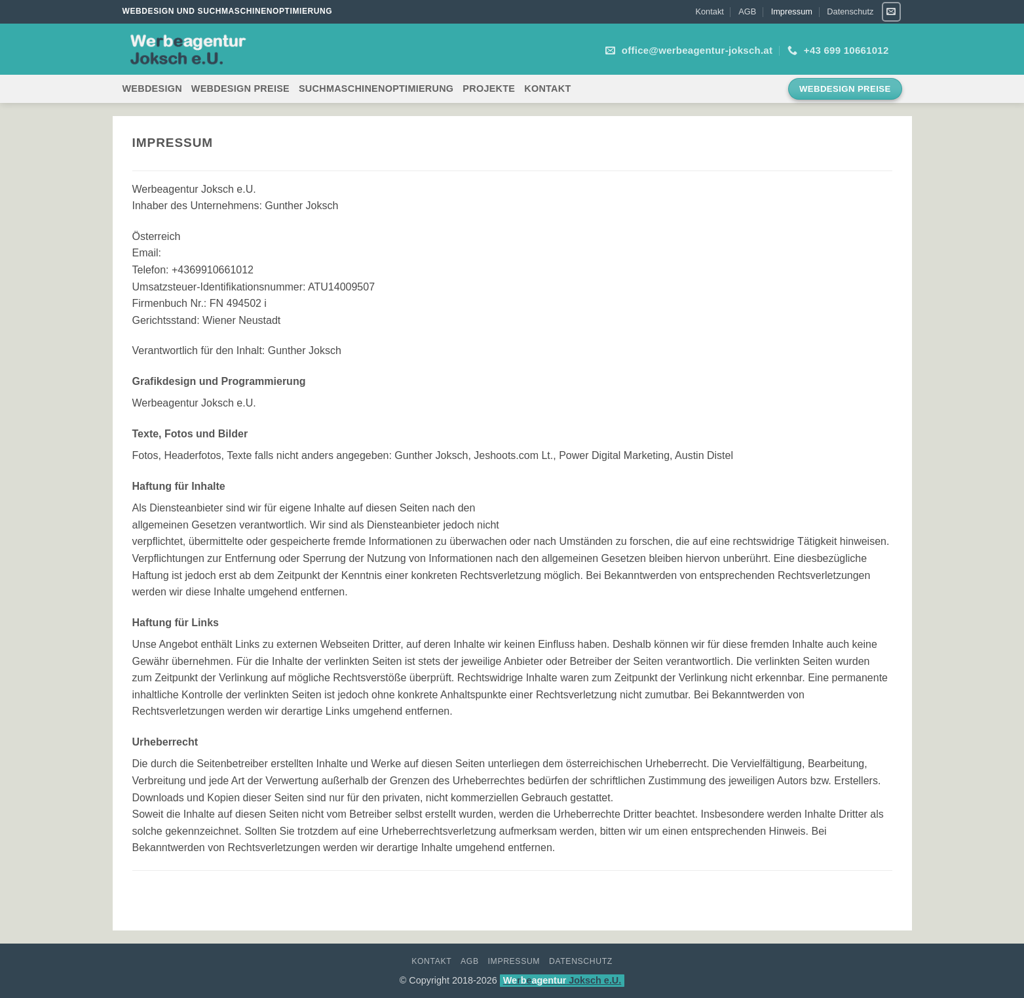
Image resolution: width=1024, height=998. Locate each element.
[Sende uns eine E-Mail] (891, 11)
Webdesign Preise (240, 88)
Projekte (489, 88)
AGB (747, 11)
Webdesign (152, 88)
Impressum (791, 11)
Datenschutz (850, 11)
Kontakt (709, 11)
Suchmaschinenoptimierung (376, 88)
